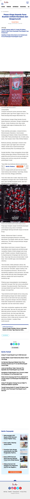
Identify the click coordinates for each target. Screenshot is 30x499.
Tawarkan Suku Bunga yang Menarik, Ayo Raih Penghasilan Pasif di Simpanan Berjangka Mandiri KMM (10, 451)
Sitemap (5, 491)
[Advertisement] (15, 54)
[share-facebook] (11, 344)
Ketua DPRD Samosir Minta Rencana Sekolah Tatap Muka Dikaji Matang (11, 458)
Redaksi (10, 491)
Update (19, 166)
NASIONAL (23, 6)
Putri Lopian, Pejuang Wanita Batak (10, 443)
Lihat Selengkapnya (15, 472)
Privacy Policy (23, 491)
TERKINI (9, 6)
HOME (3, 6)
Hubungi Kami (16, 491)
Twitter (18, 489)
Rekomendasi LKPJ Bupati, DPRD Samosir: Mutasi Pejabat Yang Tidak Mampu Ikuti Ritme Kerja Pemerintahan (11, 437)
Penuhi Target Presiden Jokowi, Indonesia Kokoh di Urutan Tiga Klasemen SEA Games (15, 329)
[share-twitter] (14, 344)
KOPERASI (15, 6)
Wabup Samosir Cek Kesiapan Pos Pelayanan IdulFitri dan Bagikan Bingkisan (11, 465)
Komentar (15, 347)
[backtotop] (15, 481)
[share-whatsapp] (16, 344)
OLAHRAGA (5, 335)
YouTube (21, 489)
